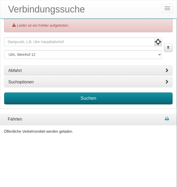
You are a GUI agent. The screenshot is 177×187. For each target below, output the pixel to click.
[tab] (88, 71)
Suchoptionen (88, 82)
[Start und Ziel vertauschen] (168, 47)
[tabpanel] (88, 119)
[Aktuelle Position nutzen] (158, 41)
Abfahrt (88, 70)
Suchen (88, 98)
